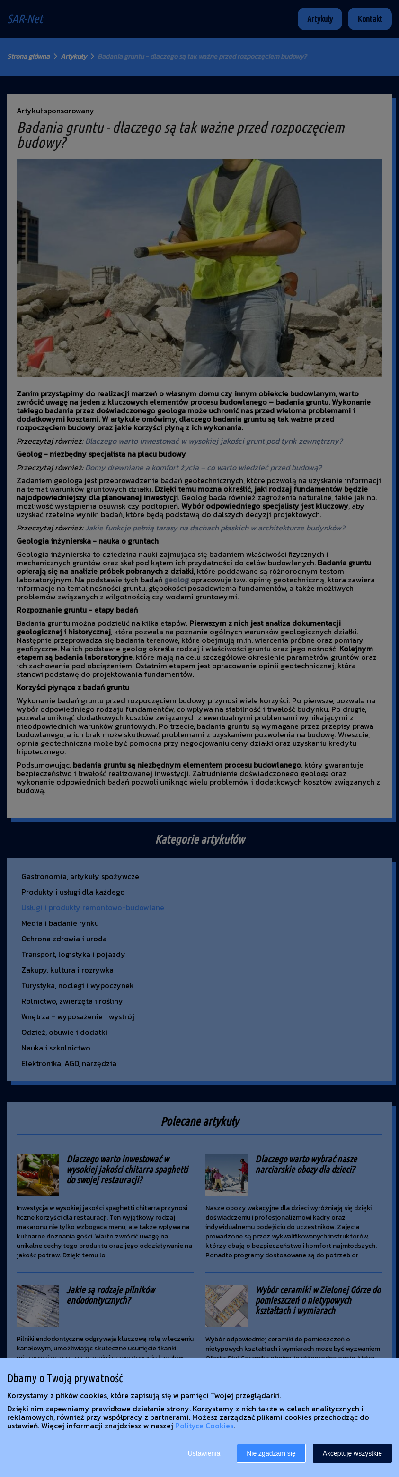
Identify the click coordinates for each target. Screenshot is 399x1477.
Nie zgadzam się (271, 1453)
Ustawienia (204, 1453)
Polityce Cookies (204, 1425)
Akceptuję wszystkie (352, 1453)
